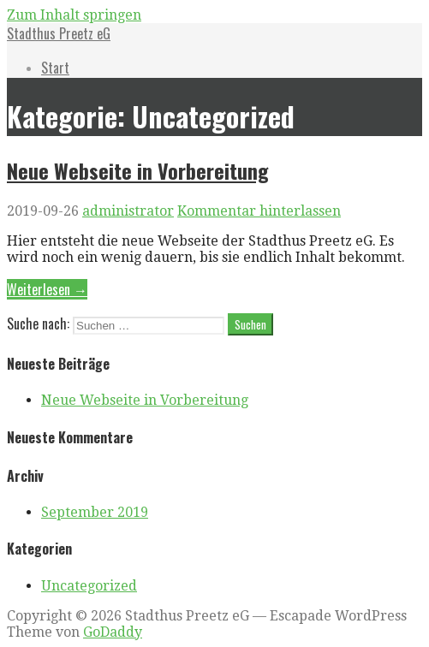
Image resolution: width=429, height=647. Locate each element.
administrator (128, 211)
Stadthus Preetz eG (58, 33)
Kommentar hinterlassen (259, 211)
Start (55, 67)
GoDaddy (112, 632)
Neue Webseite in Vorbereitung (138, 170)
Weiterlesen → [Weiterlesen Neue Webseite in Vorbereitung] (47, 289)
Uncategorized (89, 586)
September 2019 (94, 512)
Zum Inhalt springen (74, 15)
